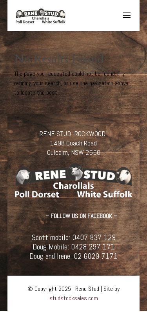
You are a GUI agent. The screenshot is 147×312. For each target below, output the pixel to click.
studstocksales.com (73, 298)
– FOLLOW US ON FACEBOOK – (81, 216)
